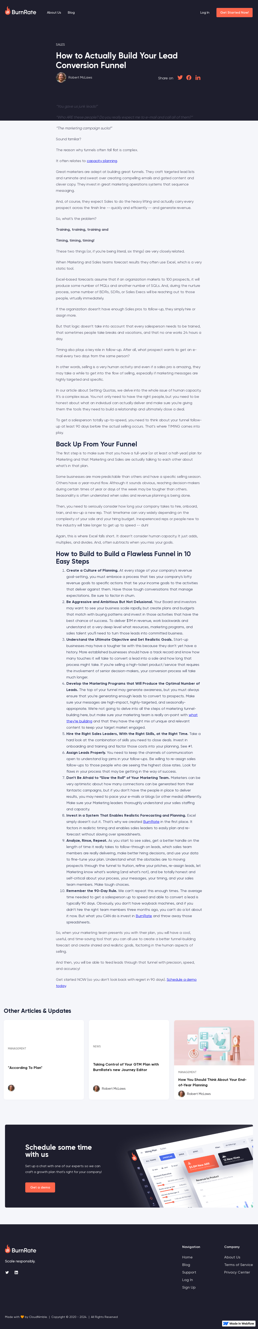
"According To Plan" (25, 1067)
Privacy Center (237, 1272)
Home (187, 1257)
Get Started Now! (234, 12)
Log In (204, 12)
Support (189, 1272)
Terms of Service (238, 1264)
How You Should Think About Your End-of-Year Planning (212, 1082)
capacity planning (102, 161)
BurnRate (151, 821)
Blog (71, 12)
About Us (54, 12)
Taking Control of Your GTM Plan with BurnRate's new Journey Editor (126, 1067)
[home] (20, 10)
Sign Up (189, 1287)
